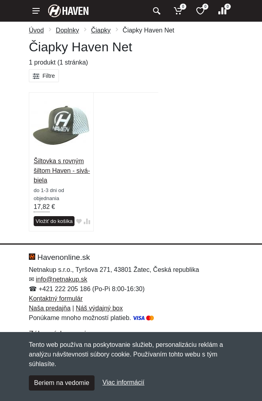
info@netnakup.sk (61, 279)
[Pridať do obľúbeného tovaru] (79, 222)
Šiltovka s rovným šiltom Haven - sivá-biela (62, 171)
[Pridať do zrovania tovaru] (87, 222)
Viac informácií (124, 382)
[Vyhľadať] (155, 10)
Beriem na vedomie (61, 382)
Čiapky (101, 30)
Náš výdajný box (99, 308)
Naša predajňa (50, 308)
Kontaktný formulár (56, 298)
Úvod (36, 30)
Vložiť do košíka (54, 221)
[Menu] (36, 11)
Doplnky (67, 30)
